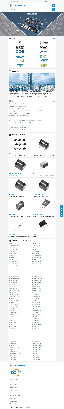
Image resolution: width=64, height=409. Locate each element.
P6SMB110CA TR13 (15, 174)
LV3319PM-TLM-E (36, 348)
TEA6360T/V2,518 (36, 281)
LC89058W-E (35, 353)
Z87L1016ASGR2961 (37, 255)
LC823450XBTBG (13, 306)
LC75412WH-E (35, 320)
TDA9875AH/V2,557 (14, 279)
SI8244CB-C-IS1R (13, 334)
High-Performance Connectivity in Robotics (19, 113)
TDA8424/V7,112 (36, 259)
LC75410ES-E (12, 324)
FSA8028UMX (12, 338)
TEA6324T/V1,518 (36, 277)
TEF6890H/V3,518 (36, 263)
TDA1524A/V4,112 (13, 288)
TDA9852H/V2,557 (13, 281)
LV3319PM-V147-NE (14, 348)
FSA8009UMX (35, 357)
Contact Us (13, 398)
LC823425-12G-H (13, 318)
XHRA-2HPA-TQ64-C (37, 310)
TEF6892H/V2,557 (13, 273)
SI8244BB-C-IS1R (36, 336)
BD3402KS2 (12, 310)
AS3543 (34, 300)
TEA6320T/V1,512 (13, 286)
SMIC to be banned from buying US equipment (20, 125)
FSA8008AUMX (12, 243)
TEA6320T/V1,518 (13, 284)
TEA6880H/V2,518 (36, 275)
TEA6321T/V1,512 (13, 267)
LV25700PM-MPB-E (36, 312)
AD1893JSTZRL (35, 330)
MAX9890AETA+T (36, 243)
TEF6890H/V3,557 (13, 261)
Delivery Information (15, 393)
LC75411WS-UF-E (13, 322)
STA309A (34, 338)
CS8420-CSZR (35, 342)
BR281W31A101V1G (14, 294)
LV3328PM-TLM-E (36, 346)
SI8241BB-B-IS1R (13, 336)
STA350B (34, 247)
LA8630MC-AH (35, 326)
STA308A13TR (35, 355)
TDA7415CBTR (12, 355)
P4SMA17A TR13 (14, 194)
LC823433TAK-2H (13, 304)
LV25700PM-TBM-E (36, 298)
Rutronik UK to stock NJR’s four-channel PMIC (20, 122)
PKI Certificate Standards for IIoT (17, 108)
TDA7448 (11, 346)
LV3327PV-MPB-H (13, 312)
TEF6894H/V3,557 (13, 269)
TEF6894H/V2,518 (36, 269)
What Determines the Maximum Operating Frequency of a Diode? (25, 120)
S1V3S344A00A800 (36, 257)
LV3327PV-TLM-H (36, 294)
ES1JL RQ (35, 174)
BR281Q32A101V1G (37, 296)
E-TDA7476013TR (36, 245)
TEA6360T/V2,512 (13, 277)
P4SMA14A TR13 (38, 194)
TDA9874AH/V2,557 (37, 279)
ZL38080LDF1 (12, 251)
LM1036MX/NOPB (36, 344)
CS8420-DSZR (12, 342)
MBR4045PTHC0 (38, 214)
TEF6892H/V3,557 (36, 273)
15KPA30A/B (13, 234)
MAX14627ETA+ (36, 304)
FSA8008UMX (12, 359)
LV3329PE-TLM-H (13, 349)
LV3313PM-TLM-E (36, 349)
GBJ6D (35, 234)
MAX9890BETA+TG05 (14, 292)
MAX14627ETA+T (36, 286)
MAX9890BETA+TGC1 (37, 288)
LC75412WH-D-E (13, 320)
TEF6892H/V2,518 (36, 271)
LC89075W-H (12, 314)
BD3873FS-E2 (12, 247)
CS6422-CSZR (12, 344)
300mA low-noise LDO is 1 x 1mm (17, 127)
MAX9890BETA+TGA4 (14, 290)
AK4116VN (11, 302)
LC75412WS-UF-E (36, 318)
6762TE (11, 154)
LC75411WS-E (35, 322)
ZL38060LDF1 (35, 251)
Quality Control (14, 401)
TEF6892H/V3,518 (13, 271)
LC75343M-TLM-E (13, 300)
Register (52, 1)
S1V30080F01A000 (36, 328)
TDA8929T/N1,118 (13, 283)
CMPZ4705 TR (37, 154)
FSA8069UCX (12, 328)
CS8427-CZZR (12, 257)
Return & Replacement (15, 404)
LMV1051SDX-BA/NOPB (15, 353)
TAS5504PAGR (12, 253)
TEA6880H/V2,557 (13, 275)
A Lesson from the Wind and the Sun (18, 106)
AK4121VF (11, 298)
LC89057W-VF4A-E (36, 314)
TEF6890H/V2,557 (13, 263)
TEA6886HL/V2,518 (13, 265)
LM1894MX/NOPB (13, 245)
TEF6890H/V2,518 (36, 261)
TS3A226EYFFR (12, 259)
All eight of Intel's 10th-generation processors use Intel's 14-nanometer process (28, 118)
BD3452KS (34, 308)
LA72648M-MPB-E (36, 324)
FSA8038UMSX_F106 (14, 296)
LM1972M (11, 340)
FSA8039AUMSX (13, 330)
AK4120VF (34, 292)
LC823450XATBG (36, 306)
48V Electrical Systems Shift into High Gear (19, 115)
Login (46, 1)
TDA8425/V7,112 (36, 284)
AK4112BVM (35, 340)
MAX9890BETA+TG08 (37, 290)
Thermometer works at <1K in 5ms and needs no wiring (23, 130)
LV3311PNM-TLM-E (13, 351)
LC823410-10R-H (36, 316)
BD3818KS (11, 308)
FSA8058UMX (35, 332)
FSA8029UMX (12, 357)
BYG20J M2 (12, 214)
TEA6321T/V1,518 (36, 265)
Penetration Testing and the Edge (17, 104)
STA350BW (34, 351)
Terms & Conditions (15, 390)
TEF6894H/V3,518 (36, 267)
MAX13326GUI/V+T (14, 249)
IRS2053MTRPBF (36, 359)
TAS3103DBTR (12, 255)
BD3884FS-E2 (35, 249)
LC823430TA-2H (13, 316)
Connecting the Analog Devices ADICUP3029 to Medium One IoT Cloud (26, 111)
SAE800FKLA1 (12, 332)
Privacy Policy (13, 387)
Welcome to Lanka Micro (16, 1)
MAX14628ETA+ (36, 302)
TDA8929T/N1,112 (36, 283)
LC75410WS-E (12, 326)
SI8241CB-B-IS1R (36, 334)
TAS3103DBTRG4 (36, 253)
